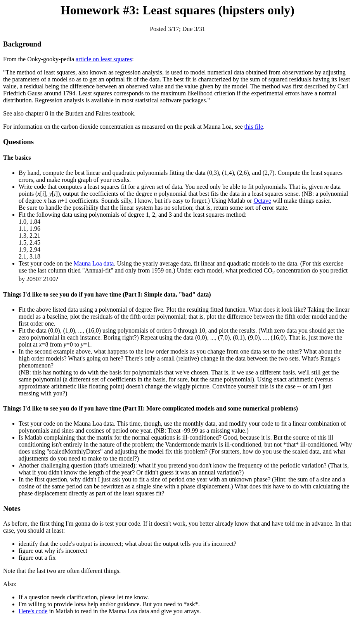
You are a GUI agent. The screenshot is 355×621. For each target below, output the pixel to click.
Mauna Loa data (94, 263)
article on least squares (104, 59)
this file (253, 126)
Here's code (33, 611)
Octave (262, 200)
